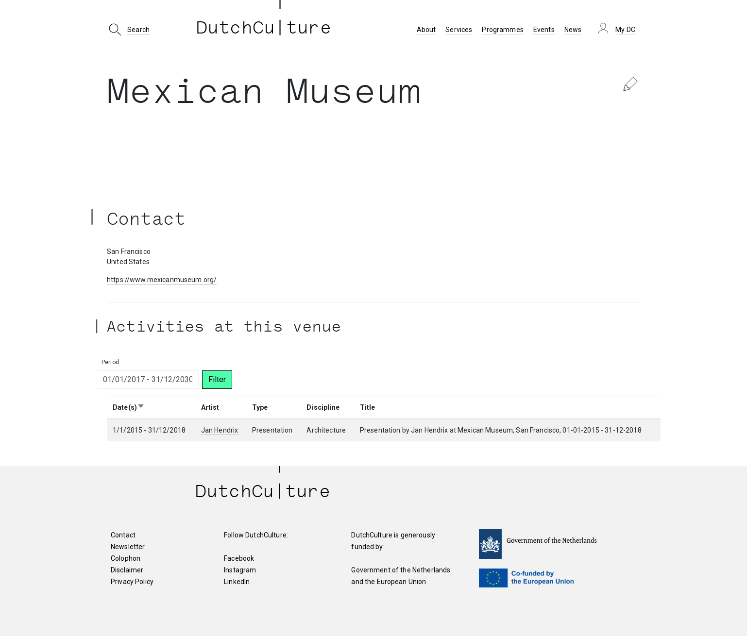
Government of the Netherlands (400, 570)
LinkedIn (237, 582)
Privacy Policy (132, 582)
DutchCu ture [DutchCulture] (263, 29)
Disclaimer (127, 570)
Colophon (125, 558)
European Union (401, 582)
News (573, 29)
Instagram (240, 570)
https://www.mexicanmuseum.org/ (162, 280)
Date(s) (129, 407)
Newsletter (128, 547)
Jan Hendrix (219, 430)
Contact (123, 535)
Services (458, 29)
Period (110, 362)
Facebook (239, 558)
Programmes (502, 29)
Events (544, 29)
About (426, 29)
